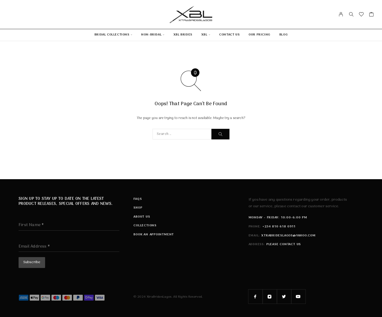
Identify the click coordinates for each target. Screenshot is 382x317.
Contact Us (229, 35)
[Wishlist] (361, 15)
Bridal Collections (111, 35)
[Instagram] (270, 295)
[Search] (351, 14)
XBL (204, 35)
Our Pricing (259, 35)
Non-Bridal (151, 35)
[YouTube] (298, 295)
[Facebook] (255, 295)
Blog (283, 35)
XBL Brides (182, 35)
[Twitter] (284, 295)
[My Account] (341, 14)
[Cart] (371, 15)
